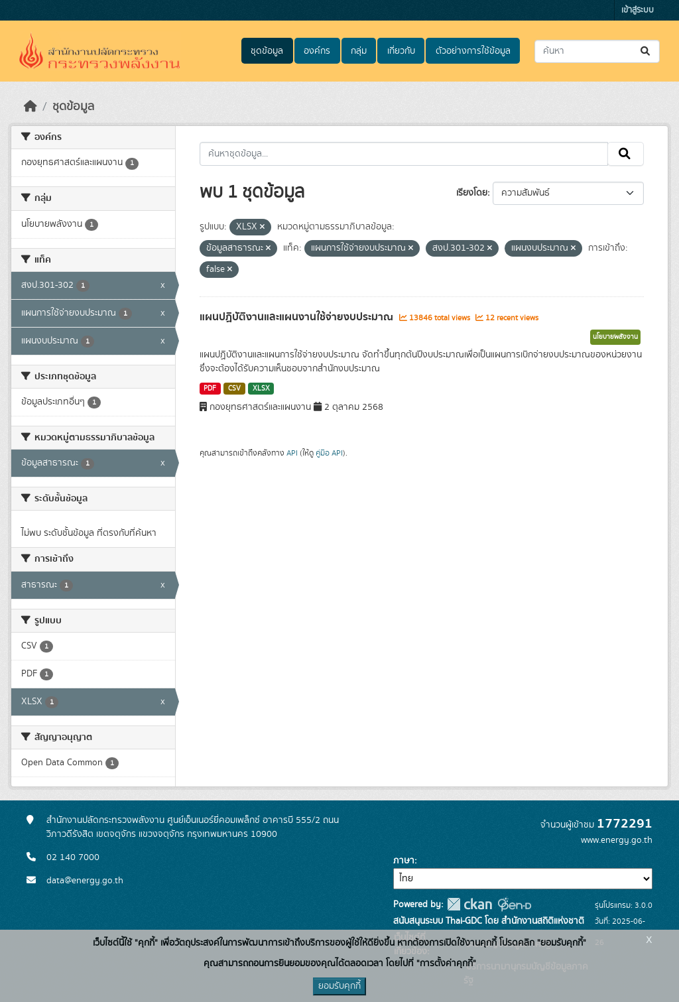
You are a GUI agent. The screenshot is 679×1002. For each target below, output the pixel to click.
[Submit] (646, 51)
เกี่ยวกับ (401, 51)
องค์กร (317, 51)
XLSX (261, 388)
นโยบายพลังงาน (615, 337)
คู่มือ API (329, 453)
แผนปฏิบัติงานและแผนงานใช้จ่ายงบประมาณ (298, 317)
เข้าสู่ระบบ (637, 10)
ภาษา (403, 860)
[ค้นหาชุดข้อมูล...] (597, 51)
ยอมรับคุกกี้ (339, 986)
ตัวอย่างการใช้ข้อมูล (473, 51)
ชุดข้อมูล (267, 51)
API (292, 453)
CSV (234, 388)
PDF (210, 388)
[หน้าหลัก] (30, 106)
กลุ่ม (359, 51)
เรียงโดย (471, 193)
